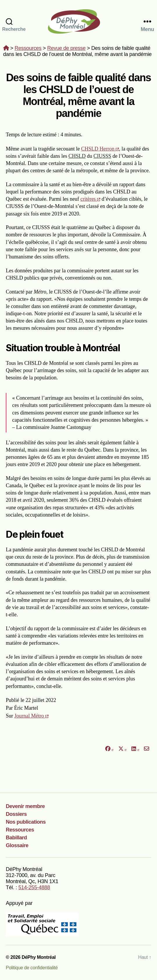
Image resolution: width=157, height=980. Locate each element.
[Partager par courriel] (146, 748)
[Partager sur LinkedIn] (135, 748)
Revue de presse (66, 48)
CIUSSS (102, 156)
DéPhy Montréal (78, 21)
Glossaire (17, 845)
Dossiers (16, 814)
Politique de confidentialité (32, 967)
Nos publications (26, 822)
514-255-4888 (34, 887)
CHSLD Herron (100, 149)
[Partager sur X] (122, 748)
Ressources (28, 48)
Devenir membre (25, 806)
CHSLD (76, 156)
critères (90, 199)
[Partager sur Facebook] (109, 748)
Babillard (16, 837)
